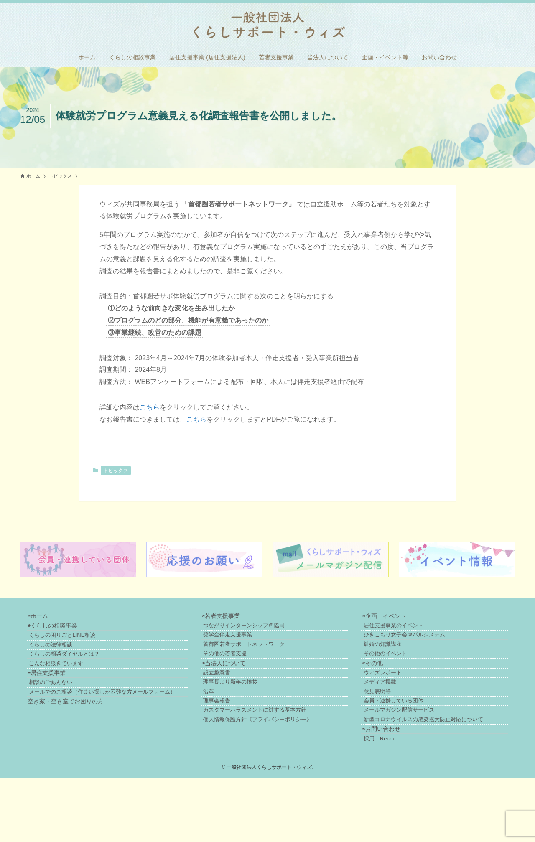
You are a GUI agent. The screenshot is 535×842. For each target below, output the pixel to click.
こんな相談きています (67, 688)
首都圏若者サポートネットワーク (271, 660)
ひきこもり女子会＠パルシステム (423, 646)
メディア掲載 (399, 716)
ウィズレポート (402, 702)
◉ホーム (43, 618)
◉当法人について (244, 688)
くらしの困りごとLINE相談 (73, 647)
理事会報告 (243, 744)
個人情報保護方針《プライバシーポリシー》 (284, 771)
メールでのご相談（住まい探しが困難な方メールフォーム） (121, 731)
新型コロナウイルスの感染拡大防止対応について (442, 771)
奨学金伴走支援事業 (254, 646)
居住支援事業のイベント (413, 632)
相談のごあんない (62, 717)
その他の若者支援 (252, 674)
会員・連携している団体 (413, 744)
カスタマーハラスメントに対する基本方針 (282, 758)
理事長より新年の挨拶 (257, 716)
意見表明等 (396, 730)
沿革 (235, 730)
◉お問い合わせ (394, 786)
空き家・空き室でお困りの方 (71, 745)
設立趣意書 (243, 702)
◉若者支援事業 (241, 618)
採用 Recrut (399, 800)
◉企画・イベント (397, 618)
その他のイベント (404, 674)
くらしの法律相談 (62, 661)
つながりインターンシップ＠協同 (271, 632)
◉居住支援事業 (52, 703)
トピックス (115, 470)
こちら (150, 407)
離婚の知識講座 (402, 660)
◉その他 (385, 688)
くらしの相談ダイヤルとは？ (75, 675)
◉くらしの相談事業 (57, 633)
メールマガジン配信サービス (418, 758)
